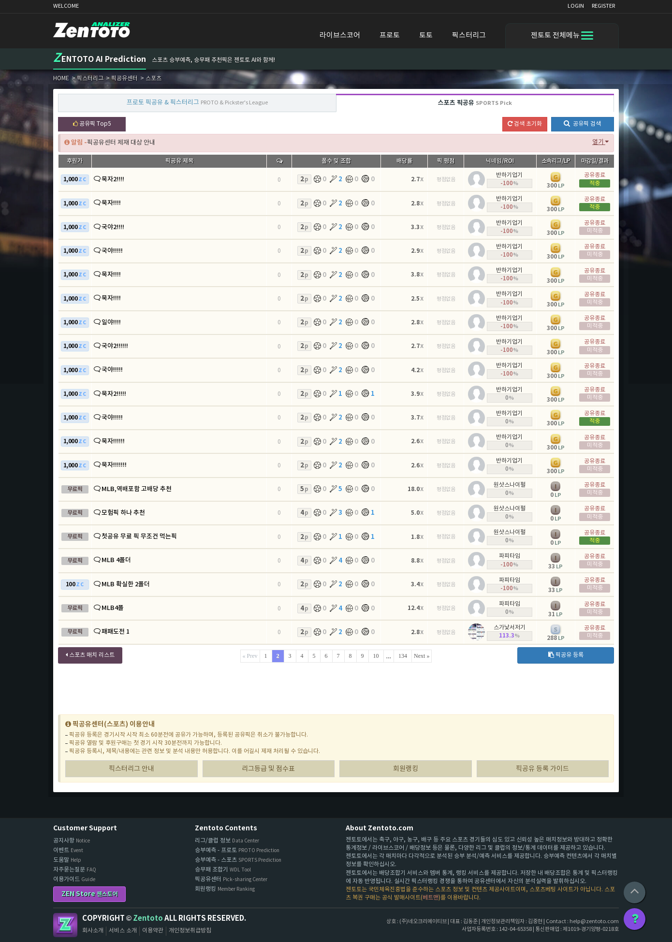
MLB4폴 (113, 608)
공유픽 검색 (582, 123)
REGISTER (603, 6)
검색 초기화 (525, 124)
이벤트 (68, 850)
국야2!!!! (113, 227)
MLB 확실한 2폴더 (126, 584)
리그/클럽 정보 (227, 841)
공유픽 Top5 (92, 124)
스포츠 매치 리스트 (90, 655)
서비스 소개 (123, 931)
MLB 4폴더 (116, 560)
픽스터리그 (469, 35)
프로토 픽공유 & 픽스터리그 (197, 102)
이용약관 (152, 931)
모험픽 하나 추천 (123, 513)
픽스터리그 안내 (131, 769)
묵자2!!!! (113, 179)
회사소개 (92, 931)
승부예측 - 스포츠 (238, 860)
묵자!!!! (111, 203)
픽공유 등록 (566, 655)
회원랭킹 (405, 769)
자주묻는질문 (74, 870)
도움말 (67, 860)
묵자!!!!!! (113, 441)
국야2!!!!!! (115, 346)
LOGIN (576, 6)
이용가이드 (74, 879)
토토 (426, 35)
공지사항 (71, 841)
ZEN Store (89, 894)
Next (419, 655)
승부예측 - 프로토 (237, 850)
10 (376, 655)
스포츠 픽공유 (475, 103)
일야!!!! (111, 322)
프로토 (390, 35)
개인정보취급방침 (190, 931)
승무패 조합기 (223, 870)
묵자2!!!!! (114, 394)
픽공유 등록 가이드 (542, 769)
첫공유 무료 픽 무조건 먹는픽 (139, 536)
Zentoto (65, 925)
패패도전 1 (116, 632)
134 (402, 655)
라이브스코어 (340, 35)
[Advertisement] (336, 689)
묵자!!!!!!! (114, 465)
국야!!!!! (112, 251)
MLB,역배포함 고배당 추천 (137, 489)
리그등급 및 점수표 (268, 769)
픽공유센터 (231, 879)
